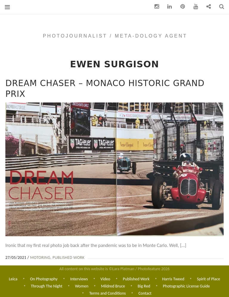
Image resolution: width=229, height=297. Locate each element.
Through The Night (46, 285)
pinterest (180, 6)
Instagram (154, 6)
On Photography (44, 278)
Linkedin (168, 6)
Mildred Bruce (113, 285)
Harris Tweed (173, 278)
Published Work (68, 257)
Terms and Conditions (107, 293)
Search (219, 6)
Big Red (144, 285)
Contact (144, 293)
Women (82, 285)
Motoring (40, 257)
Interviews (79, 278)
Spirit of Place (208, 278)
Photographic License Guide (186, 285)
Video (105, 278)
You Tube (193, 6)
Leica (13, 278)
